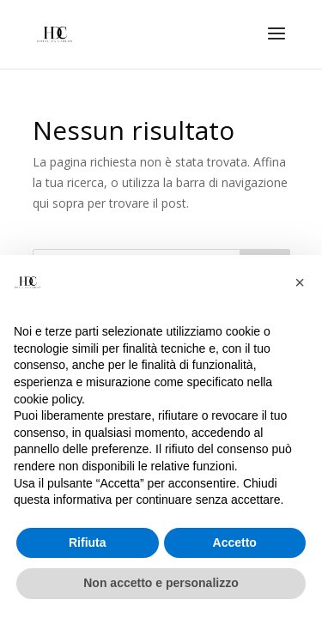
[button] (299, 282)
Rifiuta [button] (87, 542)
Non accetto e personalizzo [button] (160, 583)
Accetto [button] (235, 542)
